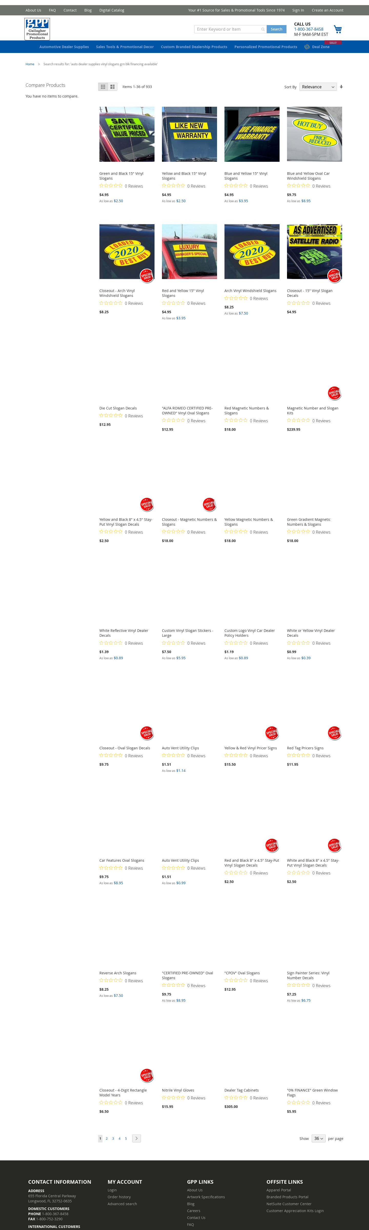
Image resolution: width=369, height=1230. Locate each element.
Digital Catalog (111, 10)
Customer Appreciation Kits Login (295, 1218)
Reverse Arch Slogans (117, 980)
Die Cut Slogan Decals (118, 415)
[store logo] (40, 30)
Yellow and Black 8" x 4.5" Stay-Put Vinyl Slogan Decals (125, 529)
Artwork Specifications (206, 1204)
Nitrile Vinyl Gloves (178, 1097)
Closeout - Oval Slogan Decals (124, 755)
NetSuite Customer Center (289, 1211)
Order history (119, 1204)
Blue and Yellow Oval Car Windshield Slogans (308, 183)
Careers (193, 1218)
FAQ (52, 10)
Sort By (290, 94)
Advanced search (122, 1211)
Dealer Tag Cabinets (241, 1097)
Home (30, 72)
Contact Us (196, 1225)
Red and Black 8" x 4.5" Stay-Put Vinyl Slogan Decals (251, 870)
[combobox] (229, 30)
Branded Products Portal (287, 1204)
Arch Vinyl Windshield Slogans (250, 298)
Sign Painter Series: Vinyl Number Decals (308, 983)
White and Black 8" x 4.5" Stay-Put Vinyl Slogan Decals (313, 870)
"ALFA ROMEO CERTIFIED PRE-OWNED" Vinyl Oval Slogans (187, 418)
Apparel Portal (278, 1197)
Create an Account (327, 10)
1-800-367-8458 (307, 30)
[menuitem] (64, 54)
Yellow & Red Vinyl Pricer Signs (250, 755)
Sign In (298, 10)
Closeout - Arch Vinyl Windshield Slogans (117, 301)
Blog (88, 10)
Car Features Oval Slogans (121, 868)
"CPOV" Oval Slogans (242, 980)
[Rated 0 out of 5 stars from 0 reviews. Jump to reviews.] (121, 193)
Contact (70, 10)
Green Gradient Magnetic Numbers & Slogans (309, 529)
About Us (33, 10)
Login (112, 1197)
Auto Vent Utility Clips (180, 755)
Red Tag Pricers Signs (305, 755)
